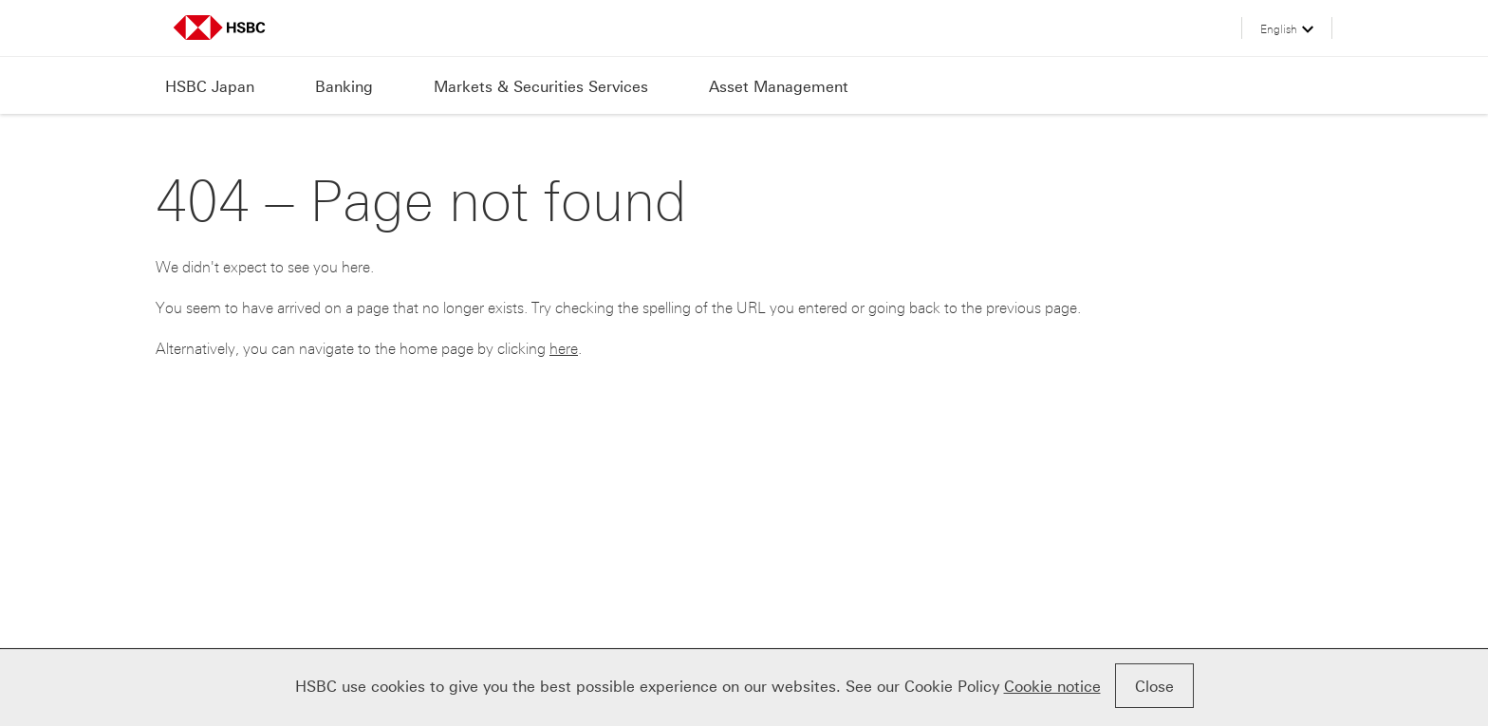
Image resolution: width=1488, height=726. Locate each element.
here (563, 349)
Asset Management (778, 87)
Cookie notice (1052, 687)
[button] (1286, 32)
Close (1154, 687)
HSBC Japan (209, 87)
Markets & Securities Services (541, 87)
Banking (344, 87)
